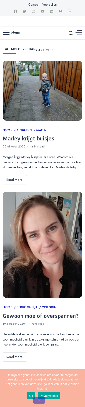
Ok (31, 395)
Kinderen (25, 130)
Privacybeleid (49, 395)
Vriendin (49, 307)
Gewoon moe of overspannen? (41, 315)
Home (8, 130)
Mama (41, 130)
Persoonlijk (27, 307)
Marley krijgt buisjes (28, 138)
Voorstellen (49, 4)
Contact (33, 4)
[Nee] (39, 400)
